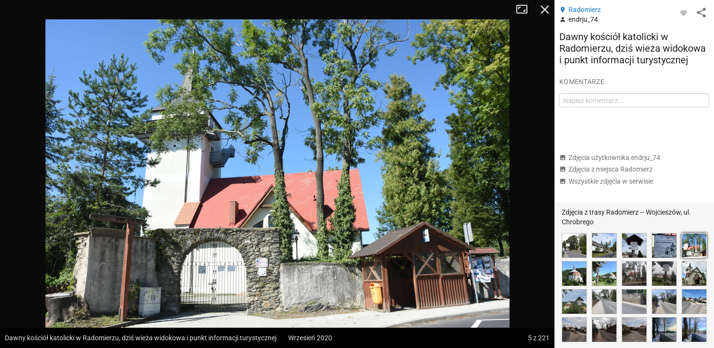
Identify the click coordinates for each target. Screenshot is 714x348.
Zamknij (544, 9)
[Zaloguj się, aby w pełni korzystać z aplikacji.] (683, 12)
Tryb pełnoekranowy (525, 9)
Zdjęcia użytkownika (609, 157)
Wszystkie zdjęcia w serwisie (606, 181)
